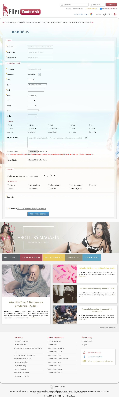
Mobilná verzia (60, 387)
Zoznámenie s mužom (21, 376)
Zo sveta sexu (73, 257)
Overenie (10, 197)
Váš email (10, 47)
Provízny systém (87, 341)
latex (93, 128)
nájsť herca (33, 188)
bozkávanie (54, 128)
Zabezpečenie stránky (21, 362)
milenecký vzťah (76, 188)
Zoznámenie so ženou (21, 373)
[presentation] (40, 201)
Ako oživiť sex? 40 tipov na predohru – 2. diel (26, 304)
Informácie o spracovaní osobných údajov (28, 348)
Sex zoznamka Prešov (55, 355)
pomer (93, 185)
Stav (8, 85)
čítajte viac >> (35, 318)
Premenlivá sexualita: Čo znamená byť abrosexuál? (97, 310)
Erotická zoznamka (54, 341)
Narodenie (10, 74)
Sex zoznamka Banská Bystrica (58, 359)
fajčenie (32, 132)
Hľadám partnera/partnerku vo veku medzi (22, 176)
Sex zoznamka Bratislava (56, 348)
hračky (93, 132)
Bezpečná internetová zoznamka (24, 355)
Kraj (8, 90)
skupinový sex (35, 185)
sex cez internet (76, 185)
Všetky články (11, 257)
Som (8, 80)
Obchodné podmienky (21, 341)
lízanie (73, 128)
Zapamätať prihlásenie (109, 9)
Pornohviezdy (91, 257)
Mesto (9, 95)
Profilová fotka (12, 152)
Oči (8, 100)
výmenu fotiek (55, 185)
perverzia (33, 128)
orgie (11, 132)
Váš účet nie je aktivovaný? (74, 9)
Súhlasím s (13, 209)
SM (92, 125)
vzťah (11, 188)
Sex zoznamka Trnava (55, 369)
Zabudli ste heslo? (91, 9)
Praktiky (10, 121)
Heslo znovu (11, 58)
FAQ (15, 352)
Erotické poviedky (31, 257)
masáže (53, 188)
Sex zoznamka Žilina (54, 366)
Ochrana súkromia (20, 345)
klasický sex (34, 125)
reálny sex (12, 185)
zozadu (73, 132)
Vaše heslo (11, 52)
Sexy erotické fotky (20, 366)
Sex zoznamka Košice (55, 352)
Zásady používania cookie (22, 359)
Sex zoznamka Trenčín (55, 373)
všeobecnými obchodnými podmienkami (31, 209)
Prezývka (10, 69)
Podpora (85, 345)
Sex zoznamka (52, 345)
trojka (11, 128)
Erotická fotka (12, 160)
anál (51, 125)
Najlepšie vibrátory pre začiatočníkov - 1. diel (97, 268)
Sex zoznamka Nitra (54, 362)
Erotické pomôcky (54, 257)
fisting (73, 125)
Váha (8, 111)
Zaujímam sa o (12, 181)
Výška (9, 116)
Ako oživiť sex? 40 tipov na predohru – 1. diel (96, 288)
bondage (53, 132)
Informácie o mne (13, 138)
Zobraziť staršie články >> (108, 328)
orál (10, 125)
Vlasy (9, 106)
